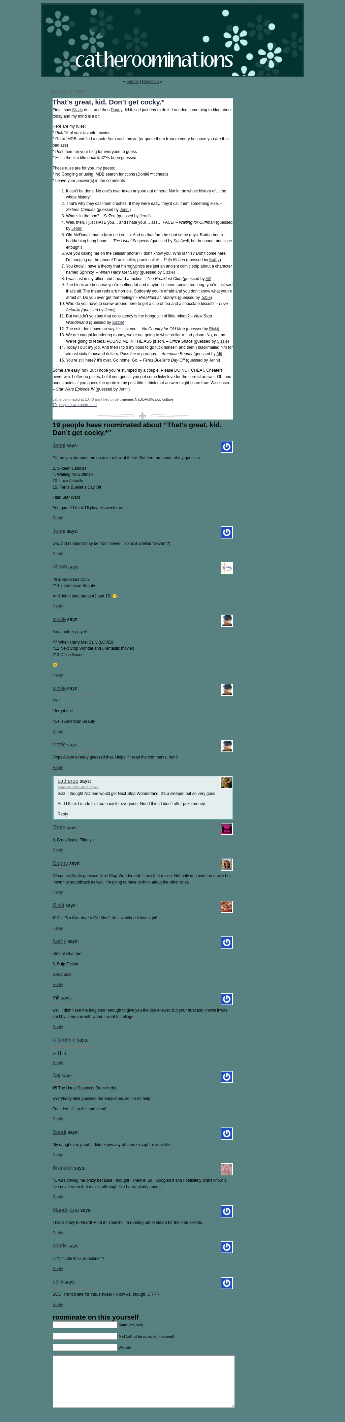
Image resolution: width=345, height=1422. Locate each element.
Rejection (150, 81)
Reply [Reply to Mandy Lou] (58, 1233)
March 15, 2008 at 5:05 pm (72, 1138)
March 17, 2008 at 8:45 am (72, 1252)
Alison (60, 566)
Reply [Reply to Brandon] (58, 1197)
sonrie (60, 1245)
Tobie (206, 297)
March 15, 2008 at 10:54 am (73, 452)
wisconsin (64, 1040)
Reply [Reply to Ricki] (58, 928)
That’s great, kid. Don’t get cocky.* (108, 102)
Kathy (214, 259)
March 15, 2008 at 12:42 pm (73, 833)
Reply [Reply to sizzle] (58, 675)
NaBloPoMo (144, 399)
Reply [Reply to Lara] (58, 1304)
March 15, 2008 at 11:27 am (78, 787)
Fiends (133, 81)
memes (128, 399)
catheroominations (172, 40)
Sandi (59, 1132)
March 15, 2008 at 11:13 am (73, 694)
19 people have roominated (75, 405)
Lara (58, 1282)
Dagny (117, 109)
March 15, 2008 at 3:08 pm (72, 1004)
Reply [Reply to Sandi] (58, 1155)
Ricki (58, 905)
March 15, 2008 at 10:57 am (73, 537)
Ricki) (214, 329)
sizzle (59, 619)
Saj (176, 241)
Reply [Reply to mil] (58, 1026)
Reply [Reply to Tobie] (58, 850)
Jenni (124, 209)
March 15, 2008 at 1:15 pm (72, 869)
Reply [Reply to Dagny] (58, 892)
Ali (208, 278)
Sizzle (77, 109)
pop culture (164, 399)
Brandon (63, 1168)
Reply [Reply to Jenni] (58, 518)
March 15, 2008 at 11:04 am (73, 573)
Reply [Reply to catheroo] (63, 814)
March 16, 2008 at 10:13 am (73, 1216)
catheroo (68, 781)
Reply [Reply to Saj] (58, 1119)
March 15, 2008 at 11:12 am (73, 625)
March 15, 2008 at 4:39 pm (72, 1082)
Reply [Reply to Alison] (58, 606)
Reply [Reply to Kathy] (58, 984)
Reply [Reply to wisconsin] (58, 1062)
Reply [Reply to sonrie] (58, 1268)
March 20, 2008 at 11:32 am (73, 1288)
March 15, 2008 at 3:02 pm (72, 947)
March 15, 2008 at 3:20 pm (72, 1046)
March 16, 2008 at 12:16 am (73, 1174)
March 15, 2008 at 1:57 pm (72, 911)
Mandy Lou (66, 1210)
